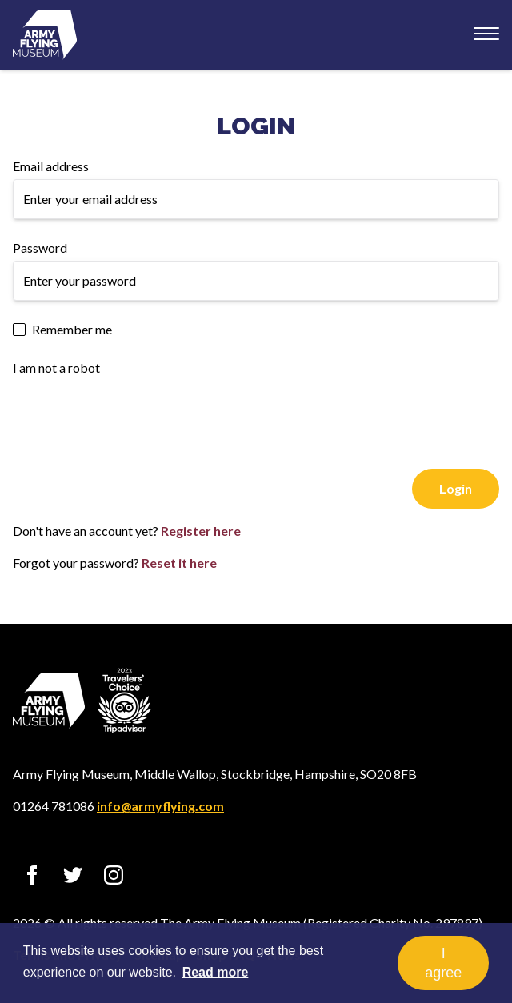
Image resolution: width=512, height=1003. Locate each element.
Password (40, 247)
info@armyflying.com (160, 805)
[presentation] (134, 412)
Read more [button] (215, 972)
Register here (201, 530)
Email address (51, 166)
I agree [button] (443, 963)
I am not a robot (56, 367)
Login (256, 126)
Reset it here (179, 562)
